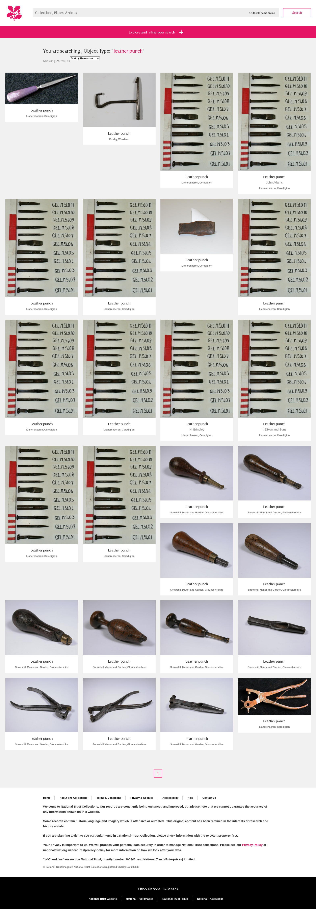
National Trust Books (210, 898)
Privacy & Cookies (141, 797)
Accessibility (170, 797)
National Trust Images (139, 898)
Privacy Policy (252, 844)
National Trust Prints (175, 898)
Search (297, 13)
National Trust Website (103, 898)
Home (46, 797)
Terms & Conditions (109, 797)
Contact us (209, 797)
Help (190, 797)
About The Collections (73, 797)
